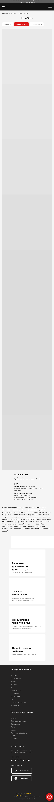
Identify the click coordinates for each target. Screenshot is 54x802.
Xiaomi (13, 681)
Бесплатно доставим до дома (20, 566)
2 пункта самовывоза (19, 593)
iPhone (13, 13)
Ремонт (14, 727)
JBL (12, 699)
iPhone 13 (7, 24)
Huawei (14, 684)
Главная (5, 13)
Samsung (14, 675)
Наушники (15, 705)
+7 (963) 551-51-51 (20, 760)
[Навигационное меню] (50, 7)
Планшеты (15, 693)
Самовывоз (15, 724)
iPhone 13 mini (24, 13)
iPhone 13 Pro (37, 24)
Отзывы (14, 738)
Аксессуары (15, 696)
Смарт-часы (16, 690)
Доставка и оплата (18, 721)
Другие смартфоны (18, 702)
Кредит (14, 730)
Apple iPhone (16, 678)
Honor (13, 687)
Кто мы (13, 718)
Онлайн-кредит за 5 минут (21, 649)
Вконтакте (24, 771)
